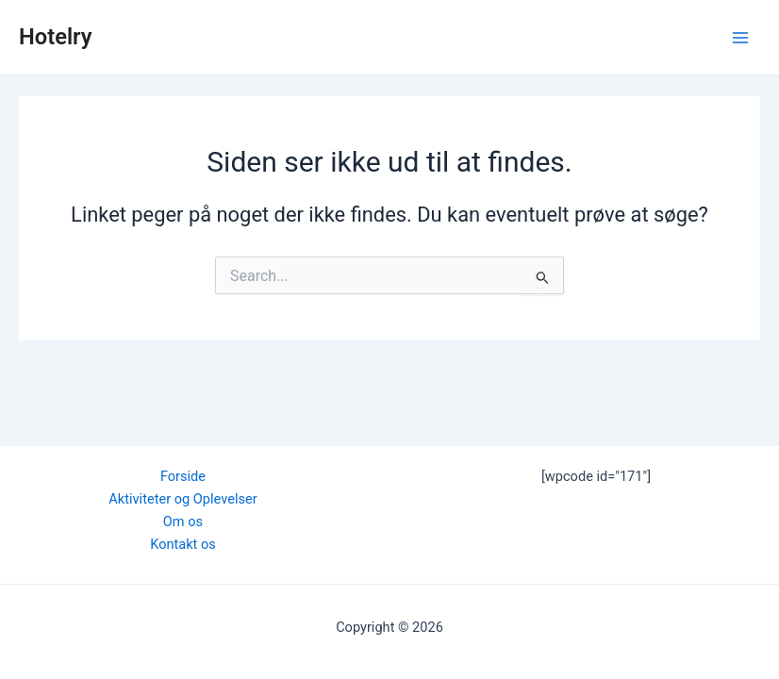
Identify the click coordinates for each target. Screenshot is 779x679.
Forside (183, 476)
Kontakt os (183, 544)
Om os (183, 521)
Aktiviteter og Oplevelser (182, 498)
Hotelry (55, 37)
